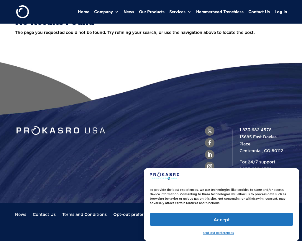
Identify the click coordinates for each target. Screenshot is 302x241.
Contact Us (259, 12)
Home (83, 12)
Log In (281, 12)
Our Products (152, 12)
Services (177, 12)
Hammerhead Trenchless (220, 12)
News (129, 12)
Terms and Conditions (84, 214)
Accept (222, 219)
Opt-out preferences (218, 233)
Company (103, 12)
